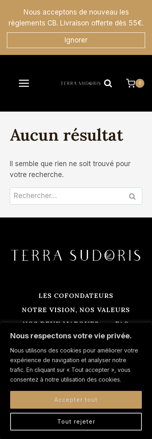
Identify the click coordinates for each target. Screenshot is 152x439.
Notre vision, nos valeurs (76, 310)
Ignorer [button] (76, 40)
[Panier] (135, 83)
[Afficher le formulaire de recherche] (108, 83)
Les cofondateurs (76, 295)
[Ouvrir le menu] (24, 83)
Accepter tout (76, 399)
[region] (76, 381)
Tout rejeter (76, 421)
